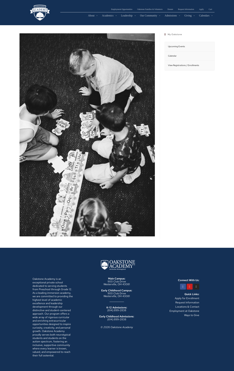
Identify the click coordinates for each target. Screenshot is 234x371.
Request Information (187, 302)
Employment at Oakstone (184, 311)
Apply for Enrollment (187, 298)
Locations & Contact (187, 306)
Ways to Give (191, 315)
